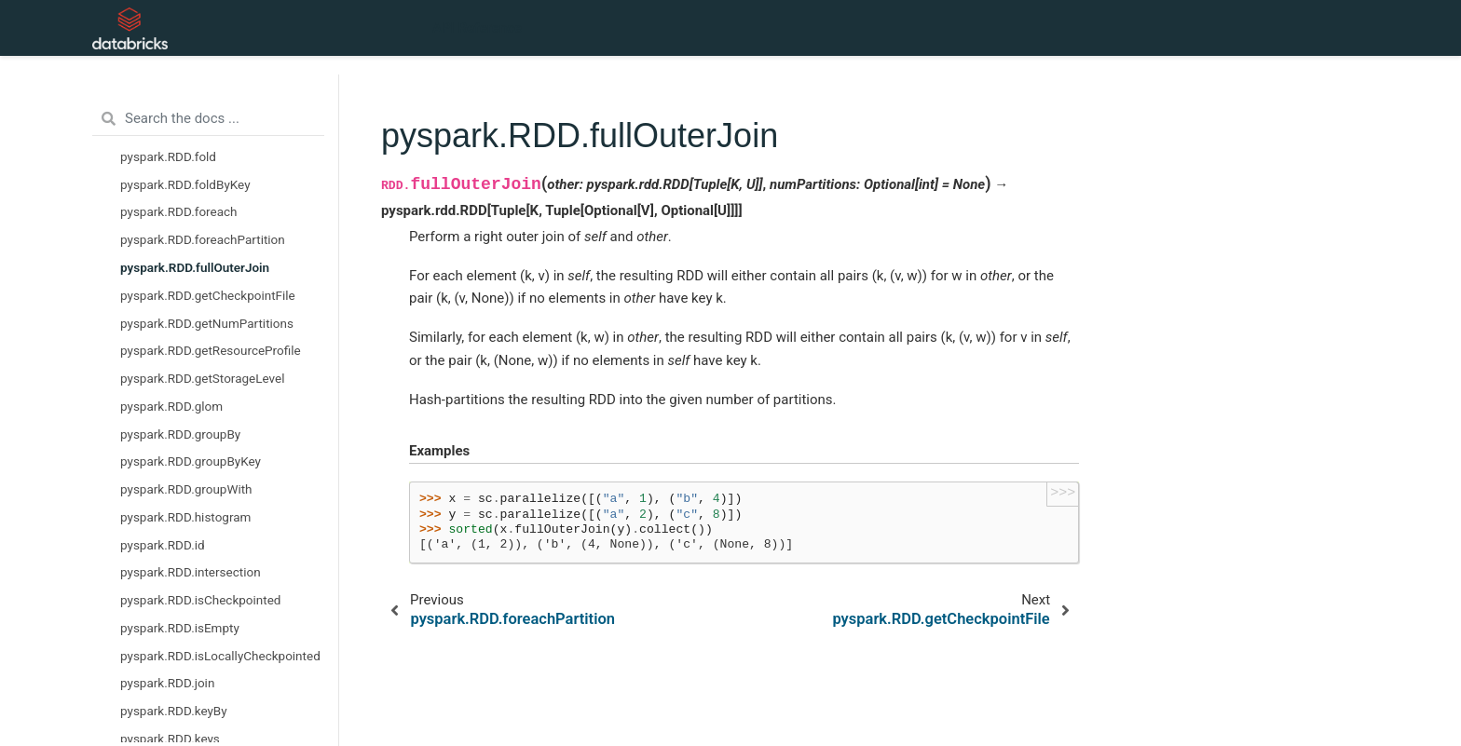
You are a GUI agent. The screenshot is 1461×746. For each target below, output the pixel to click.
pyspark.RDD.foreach (179, 211)
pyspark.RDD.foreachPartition (202, 239)
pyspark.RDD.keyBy (173, 710)
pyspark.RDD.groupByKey (190, 461)
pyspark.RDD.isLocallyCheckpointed (220, 655)
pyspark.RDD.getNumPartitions (207, 323)
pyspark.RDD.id (162, 544)
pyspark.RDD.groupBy (180, 434)
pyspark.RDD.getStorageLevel (202, 378)
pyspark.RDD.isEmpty (179, 627)
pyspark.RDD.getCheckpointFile (207, 295)
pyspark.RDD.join (167, 682)
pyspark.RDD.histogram (185, 516)
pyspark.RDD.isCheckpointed (200, 599)
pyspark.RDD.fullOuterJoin (194, 267)
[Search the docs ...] (208, 119)
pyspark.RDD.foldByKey (185, 184)
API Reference (477, 28)
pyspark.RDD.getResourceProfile (210, 350)
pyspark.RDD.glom (171, 406)
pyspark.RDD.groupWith (186, 489)
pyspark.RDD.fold (168, 156)
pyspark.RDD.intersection (190, 571)
